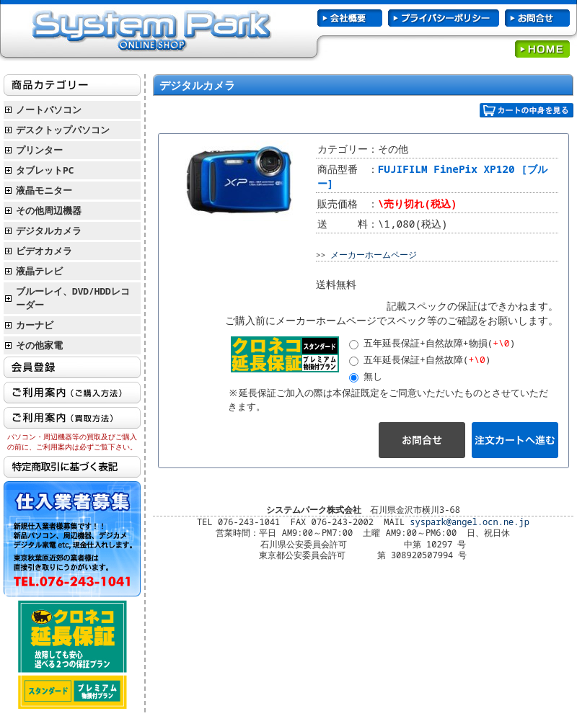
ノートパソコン (49, 109)
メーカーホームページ (373, 254)
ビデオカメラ (44, 250)
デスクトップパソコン (63, 129)
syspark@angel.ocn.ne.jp (469, 522)
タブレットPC (45, 170)
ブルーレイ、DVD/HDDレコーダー (73, 298)
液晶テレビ (39, 270)
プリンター (39, 149)
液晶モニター (44, 190)
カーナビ (34, 324)
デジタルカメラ (49, 230)
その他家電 (39, 345)
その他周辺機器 (49, 210)
